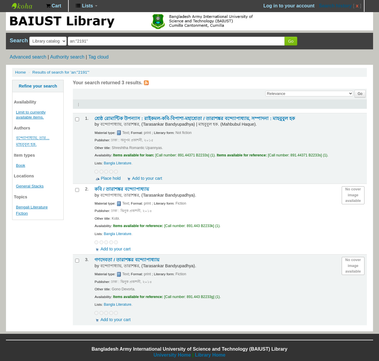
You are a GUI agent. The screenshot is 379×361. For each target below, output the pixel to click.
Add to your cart (147, 178)
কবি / (121, 189)
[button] (53, 6)
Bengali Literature (32, 207)
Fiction (22, 213)
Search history (335, 5)
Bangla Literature (117, 163)
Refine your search (38, 86)
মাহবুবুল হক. (26, 144)
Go (290, 41)
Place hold (111, 178)
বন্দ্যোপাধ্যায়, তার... (32, 138)
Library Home (210, 354)
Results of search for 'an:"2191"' (60, 72)
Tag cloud (98, 56)
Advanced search (28, 56)
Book (20, 165)
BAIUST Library (26, 6)
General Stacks (30, 186)
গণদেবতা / (126, 259)
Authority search (67, 56)
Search (19, 40)
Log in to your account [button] (289, 5)
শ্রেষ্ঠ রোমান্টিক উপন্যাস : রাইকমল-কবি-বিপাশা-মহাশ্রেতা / (194, 118)
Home (20, 72)
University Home (172, 354)
